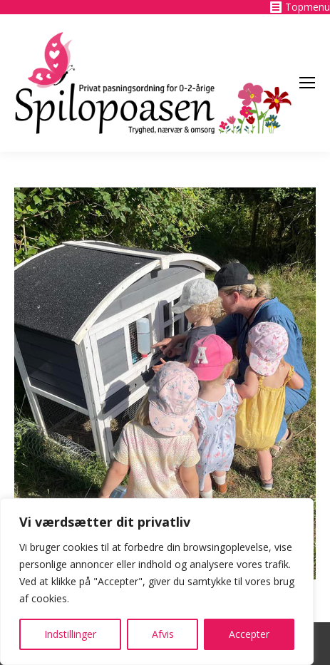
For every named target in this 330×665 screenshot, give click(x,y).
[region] (157, 581)
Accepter (249, 634)
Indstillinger (70, 634)
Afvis (163, 634)
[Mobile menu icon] (307, 82)
